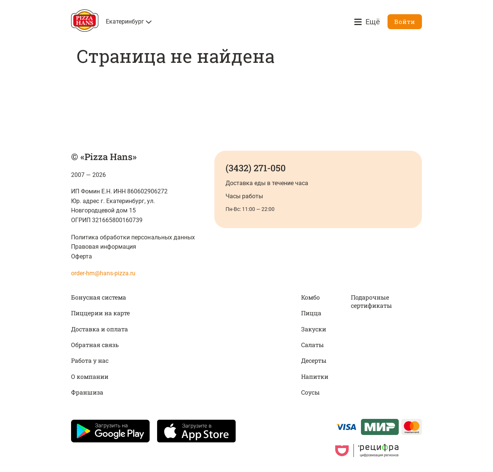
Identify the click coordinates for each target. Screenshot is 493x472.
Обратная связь (95, 345)
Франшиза (87, 392)
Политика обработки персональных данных (133, 237)
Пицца (311, 313)
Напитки (314, 376)
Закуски (313, 329)
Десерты (314, 360)
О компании (89, 376)
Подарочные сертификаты (371, 301)
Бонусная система (98, 297)
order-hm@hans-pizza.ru (103, 273)
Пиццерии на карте (100, 313)
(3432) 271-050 (256, 168)
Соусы (310, 392)
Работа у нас (89, 360)
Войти (404, 21)
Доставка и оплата (99, 329)
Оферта (81, 256)
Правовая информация (103, 246)
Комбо (310, 297)
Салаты (312, 345)
